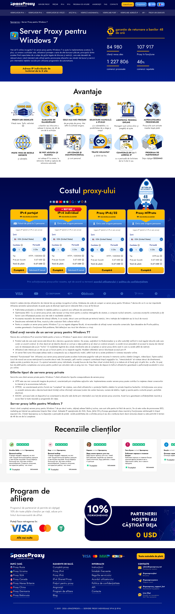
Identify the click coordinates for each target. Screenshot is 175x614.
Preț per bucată (58, 260)
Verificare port (109, 12)
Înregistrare (141, 4)
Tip (53, 256)
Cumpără (58, 270)
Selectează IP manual (76, 270)
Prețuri (55, 4)
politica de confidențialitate (133, 281)
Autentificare (127, 4)
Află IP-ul (73, 12)
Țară (54, 235)
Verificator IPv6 (35, 12)
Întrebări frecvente (101, 571)
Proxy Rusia (19, 567)
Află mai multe (24, 538)
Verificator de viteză (55, 12)
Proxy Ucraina (20, 571)
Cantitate (57, 245)
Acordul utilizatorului (103, 579)
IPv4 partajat (29, 212)
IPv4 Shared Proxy (62, 579)
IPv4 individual (68, 212)
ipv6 (68, 4)
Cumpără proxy (61, 567)
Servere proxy (44, 4)
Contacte (114, 4)
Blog (55, 595)
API (143, 12)
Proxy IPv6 (58, 575)
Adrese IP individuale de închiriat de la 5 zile (36, 70)
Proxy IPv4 (58, 571)
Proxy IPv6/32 (107, 212)
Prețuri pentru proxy (63, 583)
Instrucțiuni (97, 567)
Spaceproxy (15, 22)
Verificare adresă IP (129, 12)
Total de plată (57, 264)
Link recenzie (32, 469)
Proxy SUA (18, 575)
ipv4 (62, 4)
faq (105, 4)
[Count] (58, 249)
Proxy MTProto (146, 212)
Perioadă (75, 245)
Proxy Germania (21, 591)
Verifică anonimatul (90, 12)
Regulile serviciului (101, 575)
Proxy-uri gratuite (157, 12)
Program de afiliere (81, 4)
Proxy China (19, 587)
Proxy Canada (20, 579)
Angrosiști (96, 4)
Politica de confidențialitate (106, 583)
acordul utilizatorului (105, 281)
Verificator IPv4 (17, 12)
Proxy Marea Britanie (23, 583)
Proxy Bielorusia (21, 595)
